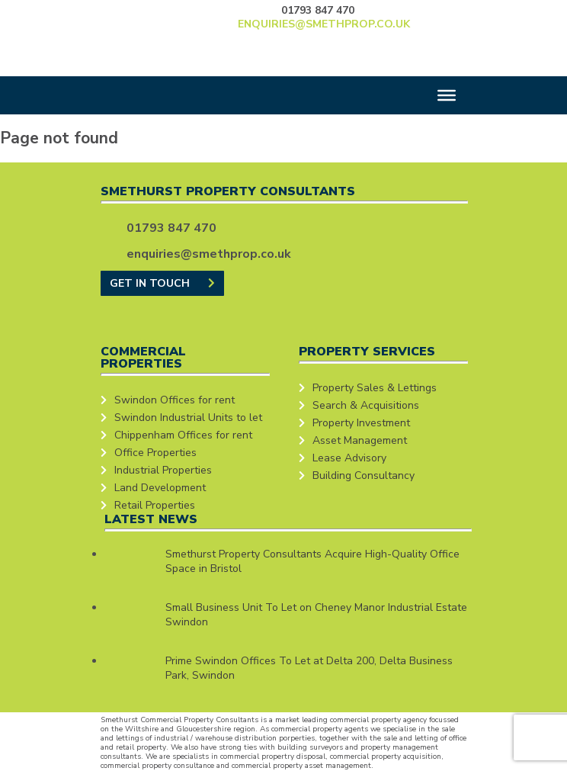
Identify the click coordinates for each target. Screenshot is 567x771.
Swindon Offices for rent (174, 400)
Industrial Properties (163, 470)
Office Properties (155, 452)
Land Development (160, 487)
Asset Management (359, 440)
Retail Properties (154, 505)
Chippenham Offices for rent (183, 435)
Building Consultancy (363, 475)
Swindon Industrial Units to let (188, 417)
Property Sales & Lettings (374, 388)
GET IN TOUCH (162, 283)
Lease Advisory (349, 458)
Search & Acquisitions (365, 405)
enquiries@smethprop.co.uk (324, 24)
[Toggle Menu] (446, 95)
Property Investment (361, 423)
